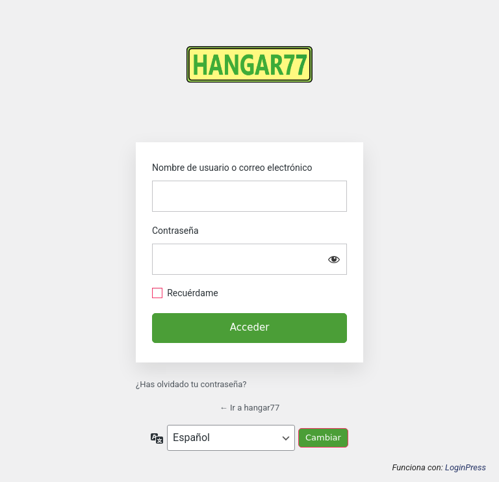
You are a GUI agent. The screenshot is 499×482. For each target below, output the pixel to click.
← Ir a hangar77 (250, 407)
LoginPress (465, 467)
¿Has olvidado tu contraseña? (191, 384)
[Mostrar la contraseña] (334, 259)
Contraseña (175, 230)
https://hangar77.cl (249, 76)
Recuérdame (192, 293)
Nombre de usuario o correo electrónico (232, 167)
